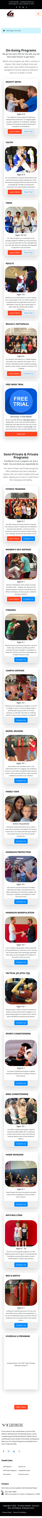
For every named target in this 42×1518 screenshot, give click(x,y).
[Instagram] (19, 7)
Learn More (14, 131)
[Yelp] (26, 7)
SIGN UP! (21, 434)
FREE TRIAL (21, 1407)
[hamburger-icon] (38, 14)
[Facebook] (16, 7)
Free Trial (28, 131)
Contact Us (28, 373)
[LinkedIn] (23, 7)
